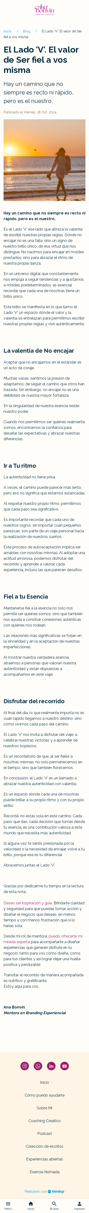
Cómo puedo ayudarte (45, 1095)
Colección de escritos (44, 1146)
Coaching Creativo (44, 1121)
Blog (26, 31)
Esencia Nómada (45, 1172)
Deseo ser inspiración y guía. (28, 903)
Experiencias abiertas (44, 1159)
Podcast (44, 1133)
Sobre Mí (44, 1108)
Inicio (8, 31)
